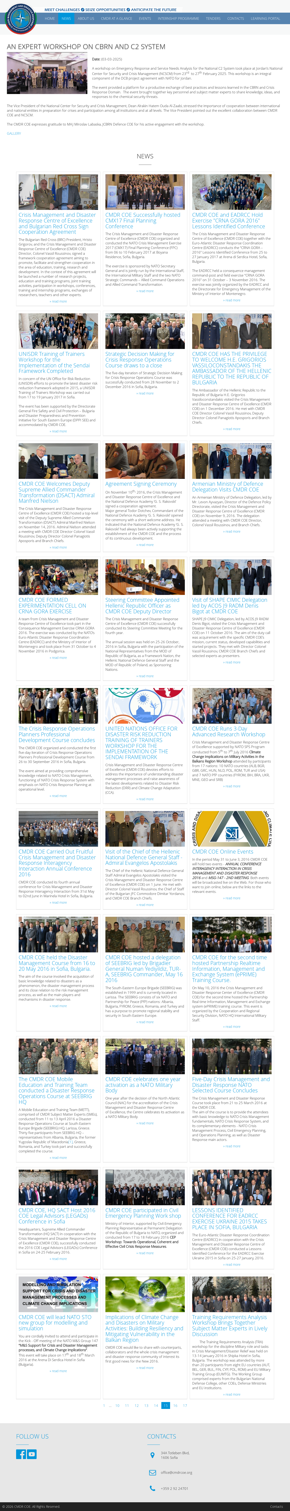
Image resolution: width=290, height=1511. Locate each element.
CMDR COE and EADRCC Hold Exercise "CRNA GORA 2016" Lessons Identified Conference (228, 220)
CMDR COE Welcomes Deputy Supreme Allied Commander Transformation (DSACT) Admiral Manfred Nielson (57, 492)
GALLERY (14, 133)
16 (175, 1405)
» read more (58, 301)
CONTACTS (235, 18)
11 (127, 1405)
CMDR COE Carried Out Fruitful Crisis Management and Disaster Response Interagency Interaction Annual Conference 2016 (57, 863)
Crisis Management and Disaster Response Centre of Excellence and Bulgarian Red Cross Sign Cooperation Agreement (57, 223)
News (66, 18)
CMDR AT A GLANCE (116, 18)
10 (117, 1405)
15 (166, 1405)
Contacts (276, 1507)
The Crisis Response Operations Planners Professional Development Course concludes (57, 734)
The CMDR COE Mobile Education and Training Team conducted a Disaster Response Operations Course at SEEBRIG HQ (57, 1091)
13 (146, 1405)
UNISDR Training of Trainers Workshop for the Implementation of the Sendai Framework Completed (54, 362)
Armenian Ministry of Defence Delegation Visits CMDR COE (227, 487)
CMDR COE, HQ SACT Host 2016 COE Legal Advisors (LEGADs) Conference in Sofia (57, 1216)
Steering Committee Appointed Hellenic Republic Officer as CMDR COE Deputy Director (142, 605)
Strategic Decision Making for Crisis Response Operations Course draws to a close (139, 359)
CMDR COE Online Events (222, 852)
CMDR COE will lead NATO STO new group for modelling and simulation (55, 1322)
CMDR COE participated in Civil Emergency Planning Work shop (143, 1213)
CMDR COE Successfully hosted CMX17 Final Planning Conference (142, 220)
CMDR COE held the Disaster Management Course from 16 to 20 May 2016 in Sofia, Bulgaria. (57, 963)
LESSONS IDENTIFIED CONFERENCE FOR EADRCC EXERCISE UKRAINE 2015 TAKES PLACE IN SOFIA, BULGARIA (229, 1219)
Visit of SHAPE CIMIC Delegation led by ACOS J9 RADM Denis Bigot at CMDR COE (229, 605)
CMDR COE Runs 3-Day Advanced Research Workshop (228, 731)
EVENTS (145, 18)
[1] (70, 1142)
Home (50, 18)
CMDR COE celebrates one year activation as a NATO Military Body (143, 1085)
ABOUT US (86, 18)
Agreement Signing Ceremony (141, 484)
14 (156, 1405)
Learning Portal (265, 18)
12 (137, 1405)
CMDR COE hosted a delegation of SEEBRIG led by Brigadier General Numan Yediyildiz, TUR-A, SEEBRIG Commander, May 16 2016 (144, 969)
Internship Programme (178, 18)
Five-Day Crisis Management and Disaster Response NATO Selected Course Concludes (231, 1085)
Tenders (213, 18)
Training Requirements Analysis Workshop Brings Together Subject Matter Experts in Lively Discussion (229, 1325)
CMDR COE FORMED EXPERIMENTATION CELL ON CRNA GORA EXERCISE (52, 605)
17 (185, 1405)
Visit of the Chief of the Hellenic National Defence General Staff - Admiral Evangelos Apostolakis (143, 857)
